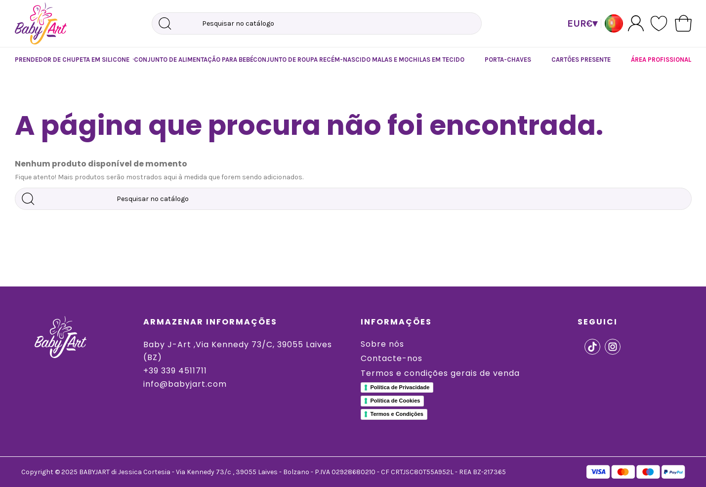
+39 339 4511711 (175, 370)
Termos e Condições (397, 414)
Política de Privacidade (400, 387)
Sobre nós (382, 344)
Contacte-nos (391, 358)
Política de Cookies (395, 401)
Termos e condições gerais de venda (440, 373)
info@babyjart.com (185, 384)
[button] (64, 59)
